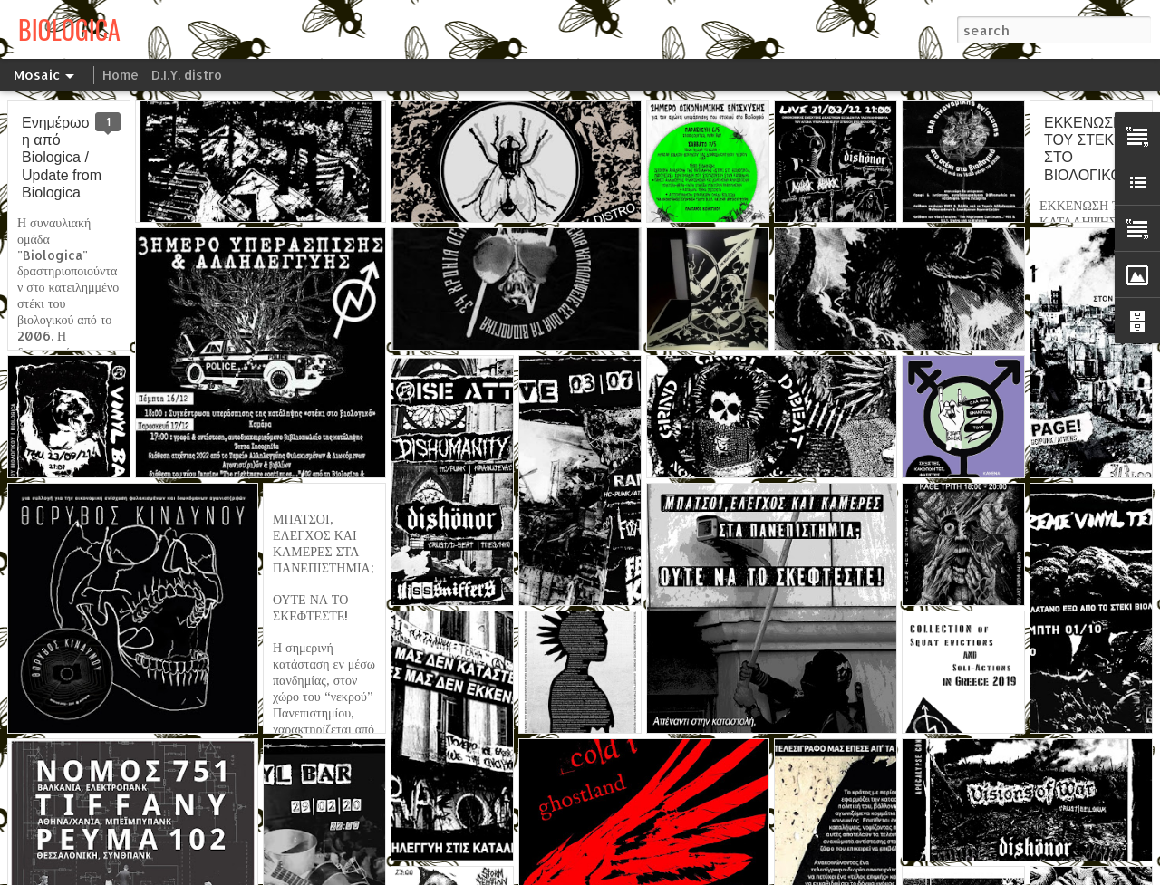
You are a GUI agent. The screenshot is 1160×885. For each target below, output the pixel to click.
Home (120, 74)
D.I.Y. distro (186, 74)
